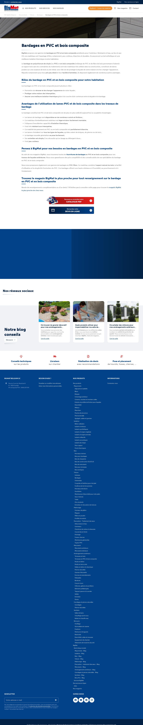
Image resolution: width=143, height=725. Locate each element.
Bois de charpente (80, 459)
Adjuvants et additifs (81, 388)
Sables (77, 594)
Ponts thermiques (80, 448)
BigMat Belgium (10, 15)
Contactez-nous (112, 383)
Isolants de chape (80, 443)
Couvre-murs (79, 583)
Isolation (76, 421)
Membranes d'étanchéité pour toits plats (87, 494)
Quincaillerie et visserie (82, 626)
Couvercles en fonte (81, 532)
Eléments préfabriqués (82, 588)
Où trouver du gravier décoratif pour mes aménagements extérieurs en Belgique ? (54, 326)
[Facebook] (75, 700)
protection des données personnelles (39, 706)
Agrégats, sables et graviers (83, 418)
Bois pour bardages (81, 456)
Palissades (78, 578)
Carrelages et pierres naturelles (83, 602)
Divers (77, 599)
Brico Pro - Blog (80, 678)
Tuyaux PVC (78, 542)
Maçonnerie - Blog (80, 651)
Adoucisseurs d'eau (81, 524)
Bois (75, 451)
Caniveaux (78, 526)
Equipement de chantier (82, 640)
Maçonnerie (77, 386)
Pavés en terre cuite (81, 564)
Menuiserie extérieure (81, 548)
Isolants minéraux (80, 426)
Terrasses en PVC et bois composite (86, 559)
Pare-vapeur (79, 445)
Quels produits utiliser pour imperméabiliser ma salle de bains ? (86, 326)
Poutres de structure (81, 413)
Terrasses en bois (80, 556)
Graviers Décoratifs (81, 572)
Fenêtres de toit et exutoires (83, 486)
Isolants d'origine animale (83, 434)
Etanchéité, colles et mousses (84, 637)
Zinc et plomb (79, 502)
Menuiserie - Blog (80, 667)
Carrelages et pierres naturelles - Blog (86, 672)
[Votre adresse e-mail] (31, 700)
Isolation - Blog (79, 653)
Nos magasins (77, 688)
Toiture (32, 15)
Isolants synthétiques (81, 429)
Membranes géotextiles (82, 540)
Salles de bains (79, 613)
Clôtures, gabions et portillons (84, 586)
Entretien (77, 596)
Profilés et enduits (80, 518)
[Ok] (55, 700)
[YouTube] (80, 700)
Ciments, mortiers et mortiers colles (86, 399)
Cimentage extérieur (81, 397)
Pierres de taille (79, 415)
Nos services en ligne (79, 683)
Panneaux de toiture (81, 488)
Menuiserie (77, 545)
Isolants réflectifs (80, 437)
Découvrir (11, 340)
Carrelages (78, 605)
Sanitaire (76, 610)
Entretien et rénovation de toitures (85, 505)
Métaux (77, 407)
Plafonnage (77, 507)
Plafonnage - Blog (80, 661)
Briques (77, 394)
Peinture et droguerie (81, 632)
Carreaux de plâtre (80, 510)
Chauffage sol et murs (81, 615)
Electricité (78, 634)
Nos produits (23, 15)
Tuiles (76, 499)
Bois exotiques (79, 470)
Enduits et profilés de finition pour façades (88, 402)
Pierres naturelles (80, 569)
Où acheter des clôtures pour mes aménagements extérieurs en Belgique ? (122, 326)
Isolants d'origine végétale (83, 432)
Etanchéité (78, 405)
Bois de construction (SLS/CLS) (84, 461)
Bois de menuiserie (80, 464)
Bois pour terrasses (81, 467)
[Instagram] (91, 700)
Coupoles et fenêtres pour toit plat (85, 483)
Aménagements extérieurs (82, 553)
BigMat (75, 645)
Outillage (77, 624)
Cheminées (78, 480)
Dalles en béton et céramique (84, 567)
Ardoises (77, 475)
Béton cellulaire (79, 424)
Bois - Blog (78, 656)
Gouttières (78, 491)
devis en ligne (75, 210)
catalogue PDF (76, 200)
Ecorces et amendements (83, 575)
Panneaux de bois (80, 453)
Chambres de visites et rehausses (85, 529)
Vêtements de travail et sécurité (84, 642)
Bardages (40, 15)
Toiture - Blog (79, 659)
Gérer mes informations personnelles (50, 386)
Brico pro (77, 621)
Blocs (76, 391)
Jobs (75, 686)
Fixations (77, 629)
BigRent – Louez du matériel (100, 8)
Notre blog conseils (15, 332)
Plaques (77, 513)
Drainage (77, 534)
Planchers (78, 410)
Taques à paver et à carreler (83, 591)
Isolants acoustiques (81, 440)
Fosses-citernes (80, 537)
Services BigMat (79, 680)
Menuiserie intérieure (81, 551)
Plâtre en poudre (80, 515)
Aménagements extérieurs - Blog (85, 669)
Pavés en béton (79, 561)
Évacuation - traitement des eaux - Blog (87, 664)
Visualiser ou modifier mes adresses (50, 383)
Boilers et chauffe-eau (81, 618)
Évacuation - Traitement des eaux (84, 521)
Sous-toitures (79, 497)
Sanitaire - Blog (79, 675)
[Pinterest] (86, 700)
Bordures (77, 580)
